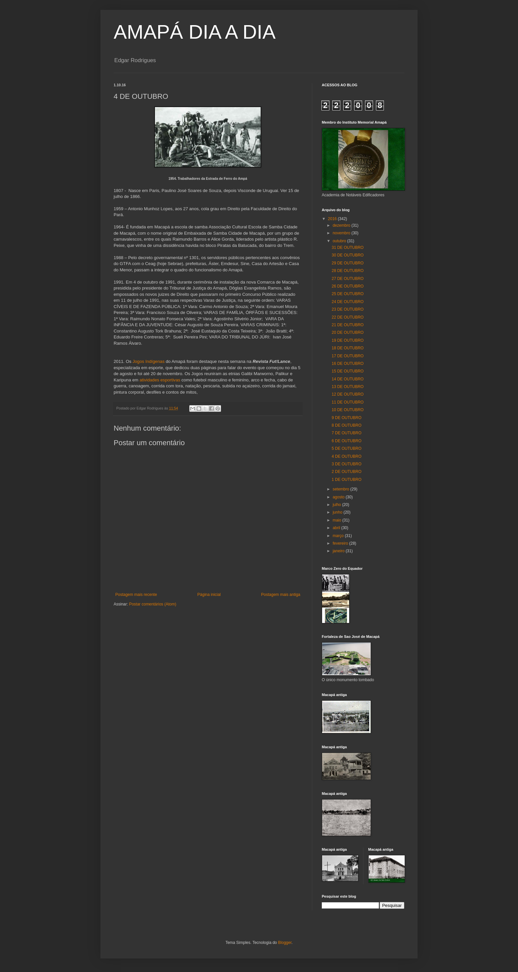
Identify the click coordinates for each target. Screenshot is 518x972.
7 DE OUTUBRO (346, 433)
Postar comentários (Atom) (152, 604)
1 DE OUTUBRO (346, 479)
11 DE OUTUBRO (348, 402)
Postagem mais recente (136, 594)
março (339, 535)
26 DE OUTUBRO (348, 286)
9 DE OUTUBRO (346, 417)
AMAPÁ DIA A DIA (195, 32)
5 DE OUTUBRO (346, 448)
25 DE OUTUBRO (348, 294)
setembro (341, 489)
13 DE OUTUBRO (348, 386)
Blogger (285, 942)
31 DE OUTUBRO (348, 247)
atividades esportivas (159, 379)
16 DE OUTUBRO (348, 363)
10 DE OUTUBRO (348, 410)
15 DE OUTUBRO (348, 371)
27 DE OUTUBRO (348, 278)
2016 (333, 218)
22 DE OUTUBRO (348, 317)
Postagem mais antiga (280, 594)
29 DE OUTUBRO (348, 263)
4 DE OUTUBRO (346, 456)
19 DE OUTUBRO (348, 340)
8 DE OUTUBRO (346, 425)
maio (337, 520)
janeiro (339, 551)
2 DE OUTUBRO (346, 471)
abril (337, 527)
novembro (342, 233)
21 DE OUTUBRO (348, 325)
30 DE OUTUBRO (348, 255)
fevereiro (341, 543)
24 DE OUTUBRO (348, 301)
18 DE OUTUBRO (348, 348)
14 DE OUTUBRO (348, 379)
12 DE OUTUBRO (348, 394)
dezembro (342, 225)
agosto (339, 497)
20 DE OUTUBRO (348, 332)
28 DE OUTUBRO (348, 270)
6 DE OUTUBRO (346, 441)
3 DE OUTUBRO (346, 464)
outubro (340, 241)
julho (337, 504)
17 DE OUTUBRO (348, 356)
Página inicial (209, 594)
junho (338, 512)
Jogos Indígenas (148, 361)
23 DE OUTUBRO (348, 309)
